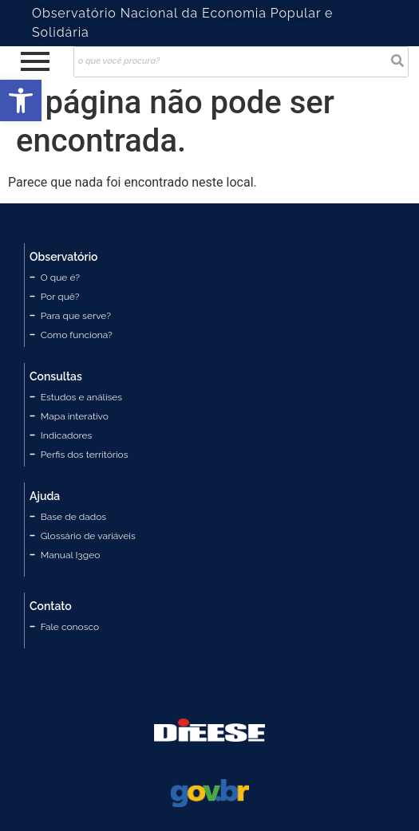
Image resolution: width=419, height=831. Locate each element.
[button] (21, 100)
